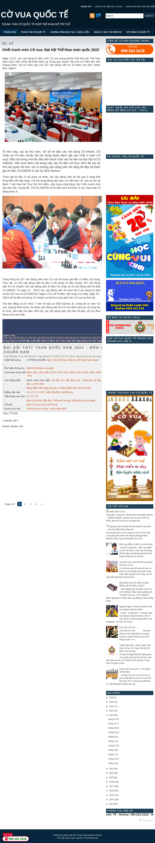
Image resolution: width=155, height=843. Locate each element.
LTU (90, 338)
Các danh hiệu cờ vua (115, 511)
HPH (98, 372)
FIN (58, 338)
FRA (62, 338)
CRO (34, 338)
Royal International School (89, 835)
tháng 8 (111, 737)
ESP (51, 338)
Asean (95, 360)
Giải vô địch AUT (51, 341)
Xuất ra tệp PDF (57, 408)
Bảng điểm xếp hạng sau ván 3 (43, 388)
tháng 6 (111, 745)
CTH (59, 372)
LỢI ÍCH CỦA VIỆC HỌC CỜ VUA (108, 7)
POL (98, 338)
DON (72, 372)
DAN (65, 372)
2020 (111, 773)
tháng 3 (111, 759)
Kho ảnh (66, 341)
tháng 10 (112, 728)
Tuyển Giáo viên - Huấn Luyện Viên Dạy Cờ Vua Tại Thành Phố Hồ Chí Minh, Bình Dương (134, 648)
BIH (18, 338)
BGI (41, 372)
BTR (53, 372)
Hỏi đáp (76, 341)
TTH (29, 376)
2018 (111, 782)
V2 (32, 392)
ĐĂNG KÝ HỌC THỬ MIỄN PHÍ (108, 32)
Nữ (54, 360)
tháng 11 (112, 723)
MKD (86, 338)
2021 (111, 769)
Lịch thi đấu (38, 384)
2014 (111, 799)
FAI (55, 338)
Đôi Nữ (72, 360)
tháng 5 (111, 750)
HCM (85, 372)
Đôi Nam (62, 360)
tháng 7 (111, 741)
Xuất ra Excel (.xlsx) (37, 408)
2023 (111, 711)
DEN (43, 338)
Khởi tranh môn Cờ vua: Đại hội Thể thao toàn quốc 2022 (50, 50)
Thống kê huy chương (83, 400)
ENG (47, 338)
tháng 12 (112, 719)
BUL (22, 338)
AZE (14, 338)
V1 (28, 392)
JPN (81, 338)
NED (94, 338)
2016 (111, 791)
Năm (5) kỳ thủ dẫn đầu (39, 400)
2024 (111, 706)
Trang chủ (8, 341)
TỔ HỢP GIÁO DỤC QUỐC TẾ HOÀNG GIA (77, 838)
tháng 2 (111, 763)
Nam (49, 360)
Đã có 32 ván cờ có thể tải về (42, 404)
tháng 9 (111, 732)
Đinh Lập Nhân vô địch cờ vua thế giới (136, 544)
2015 (111, 795)
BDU (35, 372)
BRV (47, 372)
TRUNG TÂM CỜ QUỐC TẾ (33, 32)
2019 (111, 777)
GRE (70, 338)
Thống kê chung (61, 400)
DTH (78, 372)
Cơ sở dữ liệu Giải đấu (27, 341)
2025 (111, 702)
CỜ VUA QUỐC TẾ (34, 14)
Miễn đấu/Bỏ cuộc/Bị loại (59, 392)
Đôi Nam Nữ (84, 360)
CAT (26, 338)
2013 (111, 804)
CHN (30, 338)
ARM (10, 338)
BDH (29, 372)
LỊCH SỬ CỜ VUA (127, 627)
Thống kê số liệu (91, 380)
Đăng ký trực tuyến (92, 341)
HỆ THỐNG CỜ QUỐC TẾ (137, 32)
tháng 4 (111, 754)
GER (66, 338)
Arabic (5, 338)
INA (74, 338)
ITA (78, 338)
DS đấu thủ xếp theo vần (66, 380)
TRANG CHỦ (86, 7)
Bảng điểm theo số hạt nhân (76, 388)
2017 (111, 786)
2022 (111, 715)
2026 (111, 697)
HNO (92, 372)
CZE (38, 338)
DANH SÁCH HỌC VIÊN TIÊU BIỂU (140, 7)
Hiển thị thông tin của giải (40, 368)
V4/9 (41, 392)
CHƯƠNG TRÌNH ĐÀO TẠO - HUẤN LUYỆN (69, 32)
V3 (36, 392)
